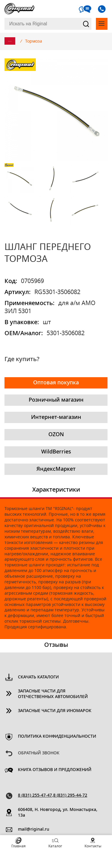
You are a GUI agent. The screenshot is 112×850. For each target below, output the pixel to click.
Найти (86, 24)
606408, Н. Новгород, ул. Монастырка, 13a (57, 813)
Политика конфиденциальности (57, 736)
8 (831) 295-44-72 (70, 795)
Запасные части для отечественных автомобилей (53, 694)
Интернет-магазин (56, 417)
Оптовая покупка (56, 383)
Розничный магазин (56, 400)
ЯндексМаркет (56, 469)
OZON (56, 434)
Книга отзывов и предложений (54, 770)
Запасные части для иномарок (54, 711)
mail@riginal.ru (33, 829)
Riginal (19, 9)
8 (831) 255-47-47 (35, 795)
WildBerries (56, 452)
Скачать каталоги (38, 677)
